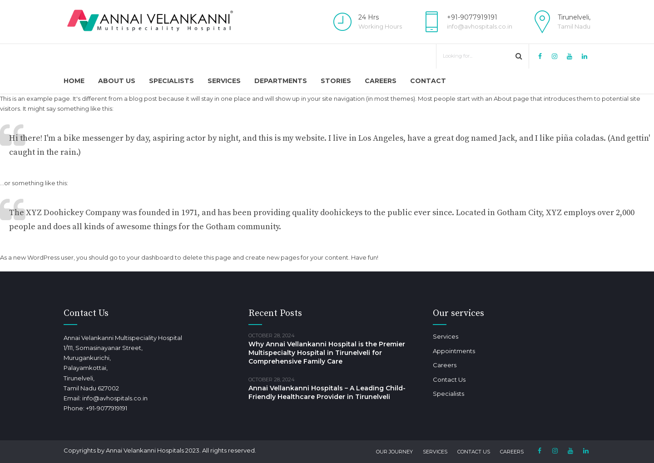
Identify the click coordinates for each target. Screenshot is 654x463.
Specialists (171, 81)
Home (74, 81)
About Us (116, 81)
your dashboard (150, 257)
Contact (428, 81)
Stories (336, 81)
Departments (280, 81)
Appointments (454, 351)
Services (224, 81)
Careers (380, 81)
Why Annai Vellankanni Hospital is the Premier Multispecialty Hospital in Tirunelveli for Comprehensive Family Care (326, 352)
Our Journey (394, 451)
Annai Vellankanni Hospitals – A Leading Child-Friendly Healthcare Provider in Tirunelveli (327, 392)
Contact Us (449, 379)
